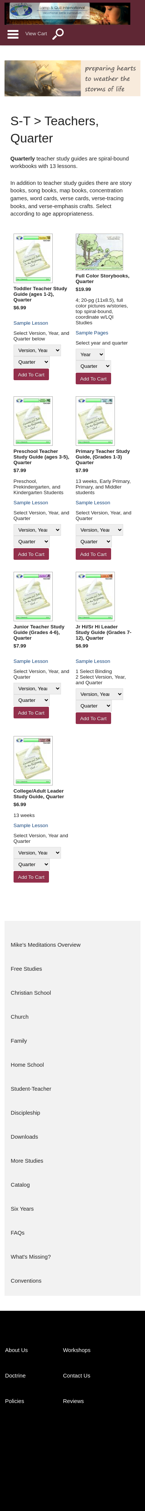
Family (19, 1041)
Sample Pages (92, 333)
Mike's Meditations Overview (46, 945)
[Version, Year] (37, 350)
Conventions (26, 1281)
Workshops (76, 1350)
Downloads (24, 1137)
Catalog (20, 1185)
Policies (14, 1401)
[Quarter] (32, 362)
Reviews (73, 1401)
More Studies (27, 1161)
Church (20, 1017)
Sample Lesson (31, 323)
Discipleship (25, 1113)
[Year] (90, 354)
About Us (16, 1350)
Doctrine (15, 1376)
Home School (27, 1065)
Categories (13, 34)
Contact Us (76, 1376)
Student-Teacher (31, 1089)
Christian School (31, 993)
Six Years (22, 1209)
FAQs (18, 1233)
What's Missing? (31, 1257)
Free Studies (26, 969)
